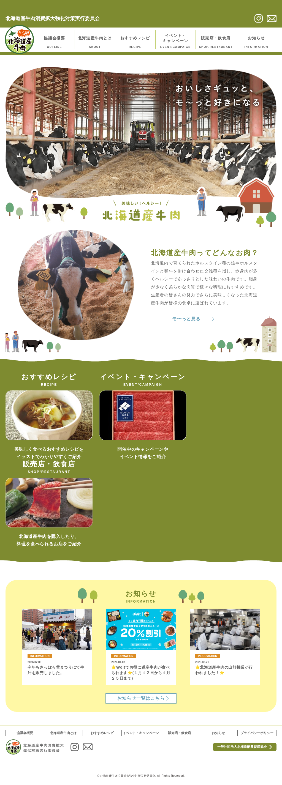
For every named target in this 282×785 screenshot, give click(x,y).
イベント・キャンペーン (141, 733)
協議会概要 (25, 733)
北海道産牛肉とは (63, 733)
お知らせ (218, 733)
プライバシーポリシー (256, 733)
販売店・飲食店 (179, 733)
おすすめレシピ (102, 733)
